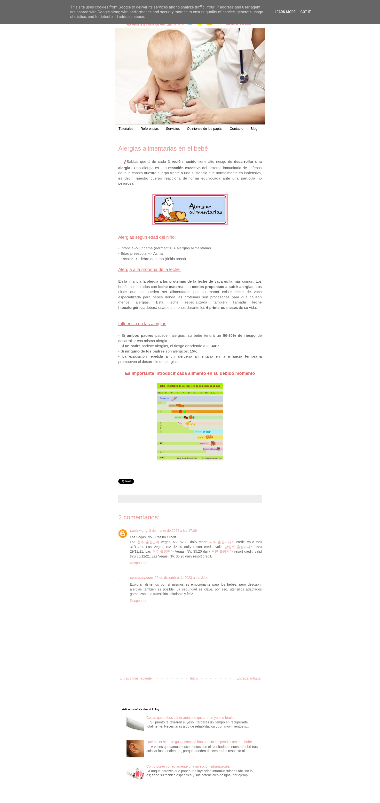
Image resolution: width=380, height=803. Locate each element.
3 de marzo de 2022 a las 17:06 (173, 531)
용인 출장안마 (222, 551)
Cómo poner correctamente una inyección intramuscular (188, 766)
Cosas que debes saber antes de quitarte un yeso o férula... (191, 718)
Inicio (194, 678)
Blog (254, 129)
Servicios (173, 129)
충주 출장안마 (148, 542)
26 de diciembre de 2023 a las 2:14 (181, 578)
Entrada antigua (249, 678)
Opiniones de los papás (204, 129)
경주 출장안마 (163, 551)
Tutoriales (126, 129)
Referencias (150, 129)
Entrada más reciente (135, 678)
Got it (305, 12)
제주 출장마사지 (222, 542)
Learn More (285, 12)
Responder (138, 563)
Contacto (236, 129)
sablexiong (139, 531)
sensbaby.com (141, 578)
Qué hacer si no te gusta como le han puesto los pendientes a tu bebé (199, 742)
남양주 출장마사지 (239, 547)
